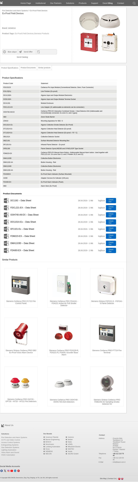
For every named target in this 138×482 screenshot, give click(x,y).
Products (82, 3)
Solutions (70, 3)
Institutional (41, 3)
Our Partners (56, 3)
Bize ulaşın (12, 52)
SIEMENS (12, 28)
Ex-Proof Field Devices (38, 11)
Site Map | (104, 479)
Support (94, 3)
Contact (120, 3)
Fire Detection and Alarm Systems (15, 11)
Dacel (108, 3)
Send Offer (28, 52)
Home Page (26, 3)
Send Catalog (20, 57)
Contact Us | (112, 479)
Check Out (111, 201)
